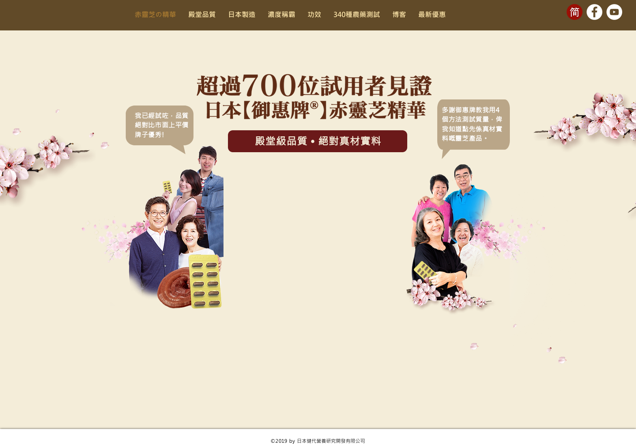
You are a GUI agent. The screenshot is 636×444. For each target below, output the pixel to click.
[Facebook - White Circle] (594, 12)
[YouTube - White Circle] (614, 12)
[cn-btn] (574, 12)
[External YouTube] (318, 238)
